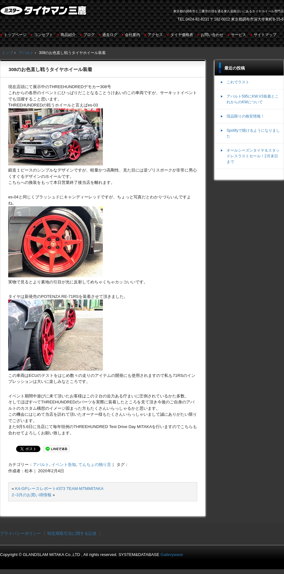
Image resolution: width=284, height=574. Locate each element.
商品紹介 (68, 35)
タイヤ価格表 (181, 35)
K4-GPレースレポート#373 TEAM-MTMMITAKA (59, 488)
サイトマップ (265, 35)
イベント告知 (63, 464)
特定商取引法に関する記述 (72, 533)
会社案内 (132, 35)
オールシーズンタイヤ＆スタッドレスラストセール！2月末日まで (253, 156)
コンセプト (43, 35)
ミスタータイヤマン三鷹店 (44, 13)
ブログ (89, 35)
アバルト (41, 464)
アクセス (155, 35)
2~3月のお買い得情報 (31, 494)
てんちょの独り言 (94, 464)
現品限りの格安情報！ (245, 116)
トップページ (15, 35)
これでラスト (238, 82)
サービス (238, 35)
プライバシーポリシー (20, 533)
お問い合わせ (212, 35)
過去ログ (109, 35)
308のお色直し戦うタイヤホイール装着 (50, 69)
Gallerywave (172, 554)
